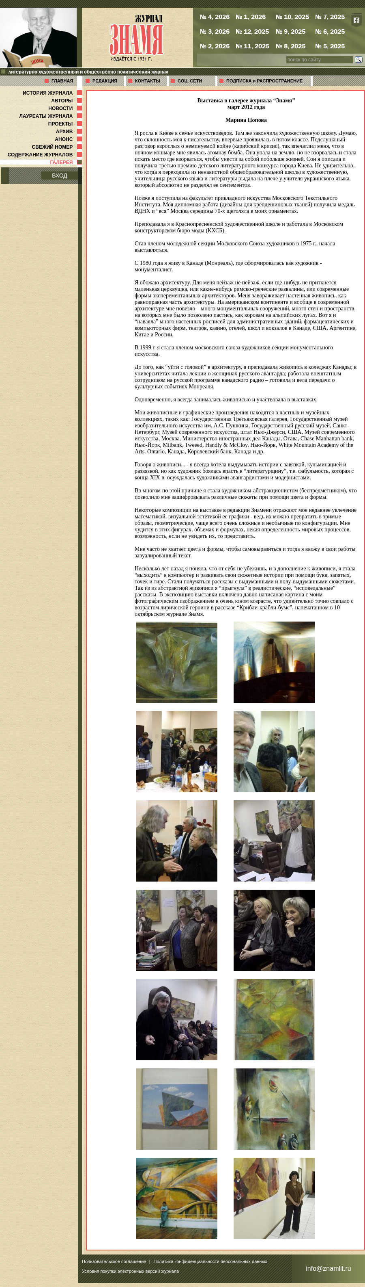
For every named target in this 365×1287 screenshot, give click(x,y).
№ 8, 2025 (290, 46)
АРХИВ (70, 131)
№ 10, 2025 (292, 16)
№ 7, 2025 (330, 16)
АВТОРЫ (67, 101)
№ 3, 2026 (215, 31)
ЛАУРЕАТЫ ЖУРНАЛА (51, 116)
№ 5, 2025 (330, 46)
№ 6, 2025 (330, 31)
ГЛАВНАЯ (62, 80)
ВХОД (59, 175)
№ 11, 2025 (252, 46)
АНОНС (69, 139)
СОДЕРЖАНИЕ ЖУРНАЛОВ (46, 155)
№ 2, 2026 (215, 46)
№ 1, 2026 (251, 16)
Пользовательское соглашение (114, 1261)
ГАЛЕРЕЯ (67, 162)
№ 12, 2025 (252, 31)
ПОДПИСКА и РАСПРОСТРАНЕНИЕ (264, 80)
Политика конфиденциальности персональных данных (210, 1261)
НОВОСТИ (66, 108)
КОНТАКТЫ (147, 80)
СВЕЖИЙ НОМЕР (58, 147)
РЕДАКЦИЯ (104, 80)
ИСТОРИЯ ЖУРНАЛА (53, 93)
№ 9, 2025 (290, 31)
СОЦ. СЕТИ (190, 80)
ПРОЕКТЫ (66, 124)
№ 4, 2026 (215, 16)
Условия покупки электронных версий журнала (130, 1271)
